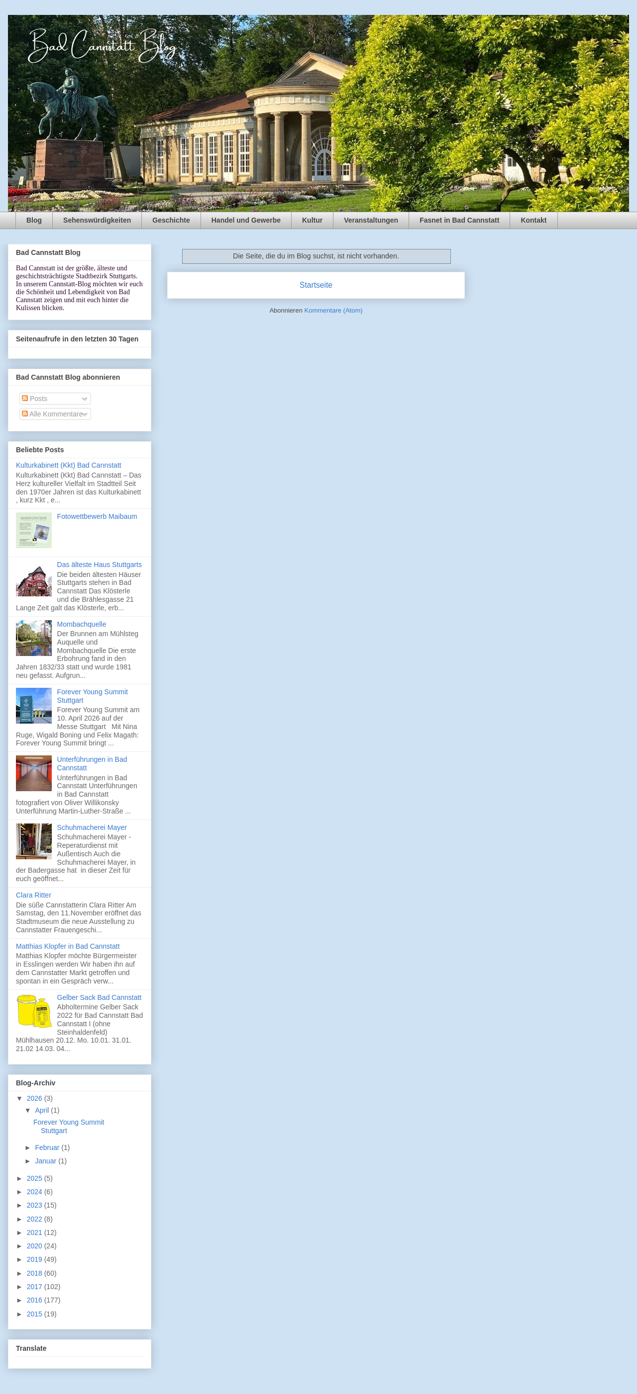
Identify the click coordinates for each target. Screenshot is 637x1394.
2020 (35, 1246)
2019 (35, 1259)
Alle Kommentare (52, 414)
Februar (48, 1147)
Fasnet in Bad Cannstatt (459, 220)
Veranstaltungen (371, 220)
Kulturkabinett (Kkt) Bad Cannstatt (68, 465)
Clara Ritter (33, 895)
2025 (35, 1178)
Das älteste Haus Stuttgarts (99, 565)
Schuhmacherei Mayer (92, 827)
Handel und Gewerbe (246, 220)
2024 (35, 1192)
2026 (35, 1098)
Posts (34, 399)
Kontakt (533, 220)
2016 (35, 1300)
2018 (35, 1273)
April (43, 1110)
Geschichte (171, 220)
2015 (35, 1314)
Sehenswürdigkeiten (97, 220)
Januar (46, 1161)
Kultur (312, 220)
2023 (35, 1205)
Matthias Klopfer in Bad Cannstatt (68, 946)
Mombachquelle (81, 624)
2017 (35, 1287)
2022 (35, 1219)
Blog (34, 220)
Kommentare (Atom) (334, 310)
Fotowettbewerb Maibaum (97, 516)
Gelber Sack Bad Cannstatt (99, 997)
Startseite (316, 285)
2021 (35, 1232)
